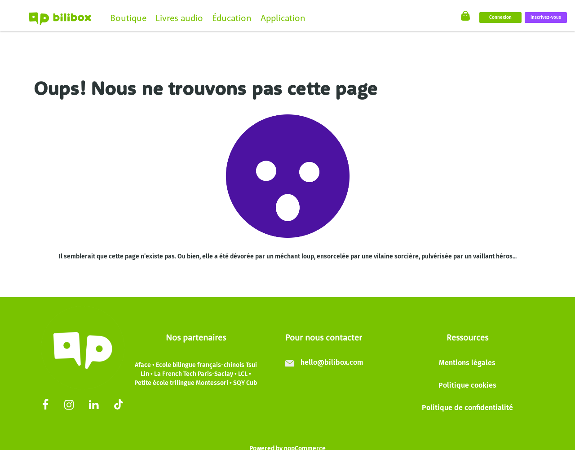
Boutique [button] (128, 17)
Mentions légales (467, 362)
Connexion (500, 17)
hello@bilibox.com (332, 362)
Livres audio (179, 17)
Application (283, 17)
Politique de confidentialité (467, 407)
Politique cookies (467, 385)
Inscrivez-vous (546, 17)
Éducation (232, 17)
